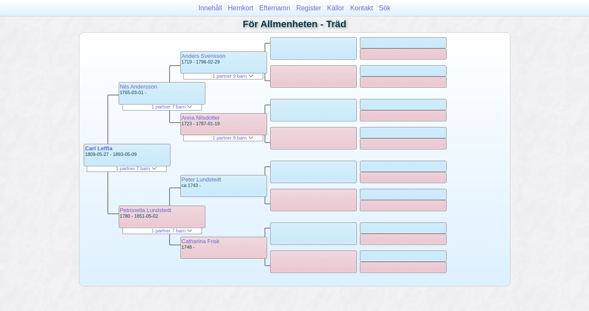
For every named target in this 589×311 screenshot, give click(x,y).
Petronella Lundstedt (145, 210)
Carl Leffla (99, 148)
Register (308, 8)
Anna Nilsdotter (201, 117)
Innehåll (210, 8)
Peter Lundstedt (201, 179)
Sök (385, 8)
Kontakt (361, 8)
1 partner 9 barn (232, 76)
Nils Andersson (138, 86)
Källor (335, 8)
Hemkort (240, 8)
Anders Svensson (204, 56)
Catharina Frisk (201, 241)
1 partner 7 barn (136, 168)
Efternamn (274, 8)
